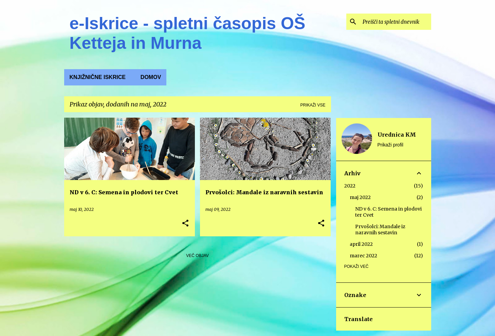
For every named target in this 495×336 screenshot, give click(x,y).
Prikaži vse (312, 105)
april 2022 (361, 244)
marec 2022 (363, 256)
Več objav (197, 255)
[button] (185, 223)
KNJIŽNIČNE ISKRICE (98, 77)
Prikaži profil (390, 144)
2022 (349, 186)
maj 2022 (360, 197)
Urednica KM (397, 134)
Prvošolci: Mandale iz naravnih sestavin (380, 229)
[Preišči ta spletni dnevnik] (395, 22)
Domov (151, 77)
